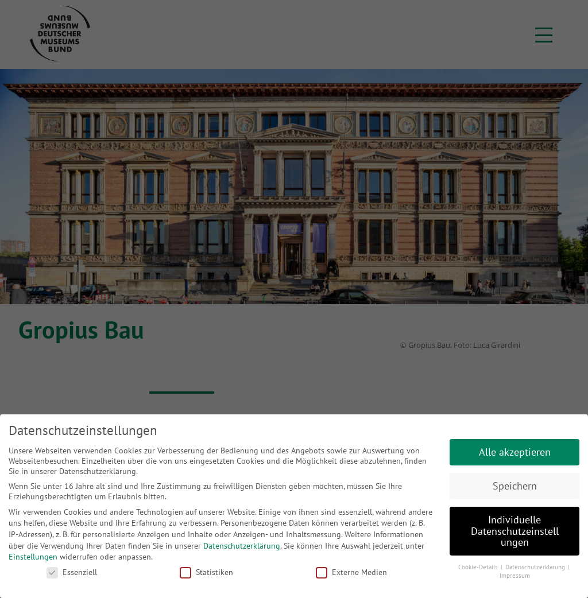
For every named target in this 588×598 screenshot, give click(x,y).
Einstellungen (33, 557)
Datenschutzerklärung (241, 546)
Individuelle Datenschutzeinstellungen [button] (515, 531)
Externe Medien (351, 572)
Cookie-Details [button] (479, 567)
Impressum (515, 576)
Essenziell (72, 572)
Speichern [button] (515, 485)
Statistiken (206, 572)
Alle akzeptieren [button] (515, 452)
